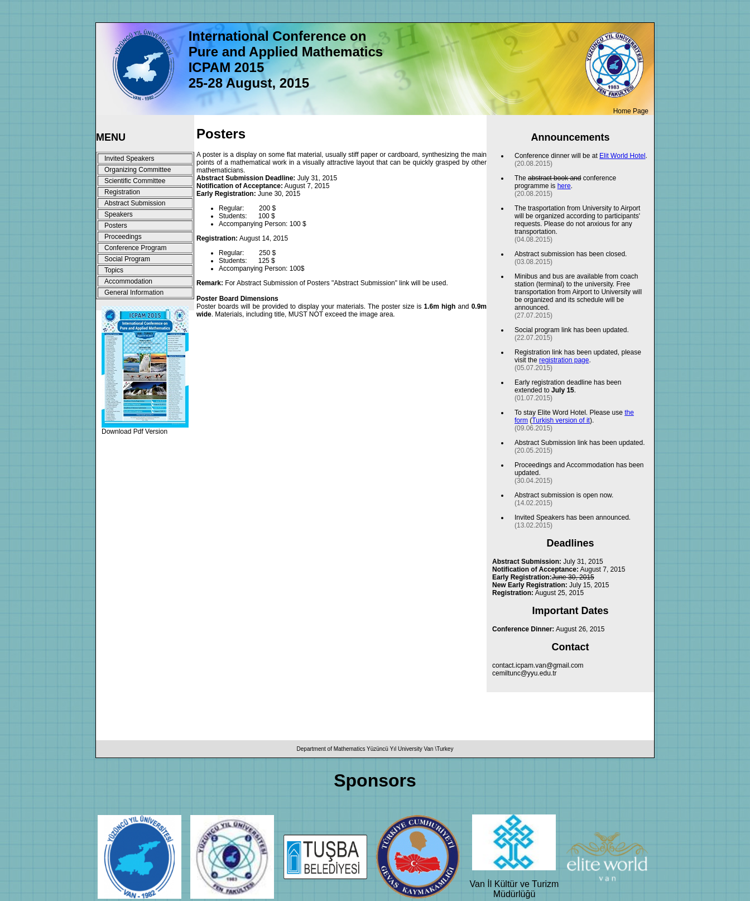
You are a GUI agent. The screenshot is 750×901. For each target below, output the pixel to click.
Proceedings (123, 237)
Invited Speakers (129, 158)
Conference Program (135, 248)
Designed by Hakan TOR (139, 446)
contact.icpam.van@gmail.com (538, 665)
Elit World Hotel (622, 156)
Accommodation (128, 281)
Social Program (127, 259)
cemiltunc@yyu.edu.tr (524, 673)
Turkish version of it (561, 420)
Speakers (118, 214)
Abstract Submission (134, 203)
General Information (134, 292)
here (564, 186)
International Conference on (278, 36)
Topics (113, 270)
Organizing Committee (137, 170)
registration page (564, 360)
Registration (122, 192)
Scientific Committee (134, 181)
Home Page (630, 111)
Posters (115, 225)
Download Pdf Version (134, 431)
